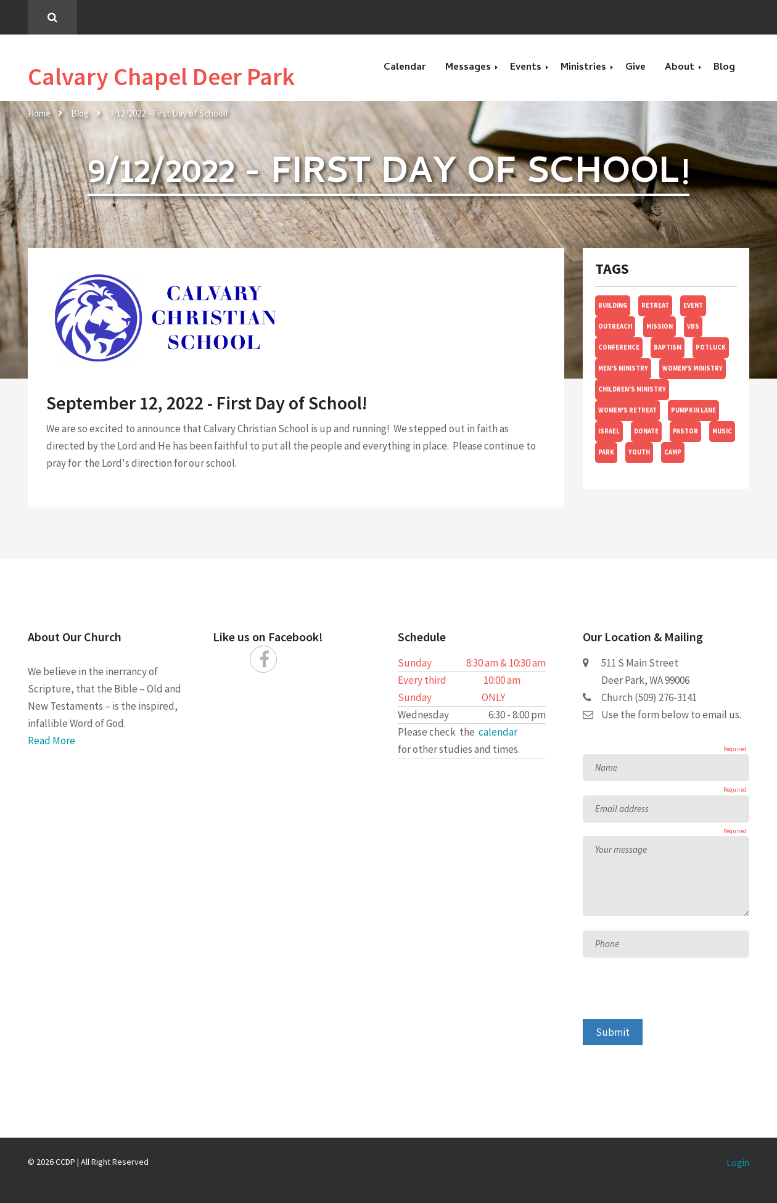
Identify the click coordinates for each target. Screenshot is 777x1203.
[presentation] (676, 995)
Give (635, 68)
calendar (498, 732)
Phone (607, 944)
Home (39, 113)
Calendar (405, 68)
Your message (621, 849)
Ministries (583, 68)
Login (737, 1162)
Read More (51, 740)
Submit (613, 1032)
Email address (622, 809)
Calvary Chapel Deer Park (161, 76)
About (679, 68)
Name (606, 767)
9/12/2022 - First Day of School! (168, 113)
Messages (468, 68)
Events (525, 68)
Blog (724, 68)
